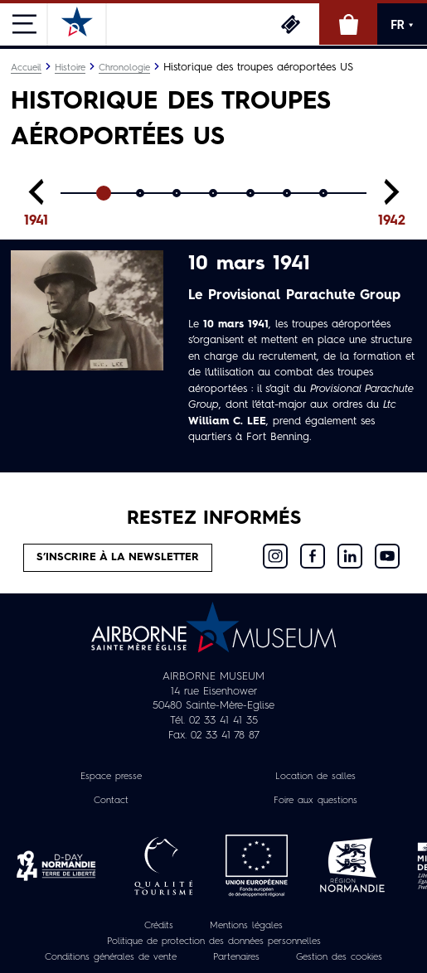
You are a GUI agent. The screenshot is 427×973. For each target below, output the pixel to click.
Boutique (348, 24)
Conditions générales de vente (111, 957)
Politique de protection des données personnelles (214, 941)
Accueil (26, 68)
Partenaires (236, 957)
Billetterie (290, 24)
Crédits (158, 926)
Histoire (70, 68)
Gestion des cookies (339, 957)
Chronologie (124, 68)
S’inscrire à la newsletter (117, 557)
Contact (111, 801)
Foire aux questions (315, 801)
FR (402, 24)
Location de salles (315, 777)
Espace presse (111, 777)
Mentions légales (246, 926)
